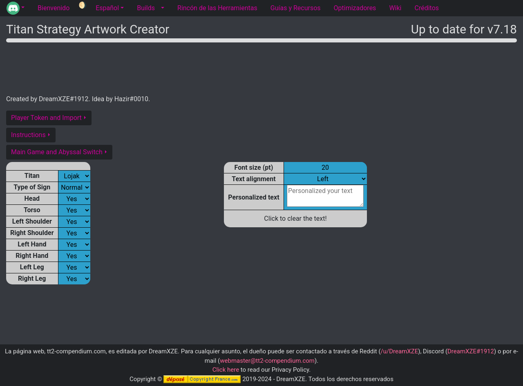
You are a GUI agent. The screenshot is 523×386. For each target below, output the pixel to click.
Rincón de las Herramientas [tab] (217, 8)
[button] (15, 8)
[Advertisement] (261, 67)
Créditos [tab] (426, 8)
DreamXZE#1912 (470, 351)
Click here (225, 369)
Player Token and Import (46, 118)
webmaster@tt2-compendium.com (267, 360)
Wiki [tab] (395, 8)
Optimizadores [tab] (355, 8)
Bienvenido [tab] (53, 8)
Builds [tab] (146, 8)
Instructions (28, 135)
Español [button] (107, 8)
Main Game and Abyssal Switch (57, 152)
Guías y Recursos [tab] (295, 8)
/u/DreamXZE (399, 351)
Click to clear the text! (295, 218)
